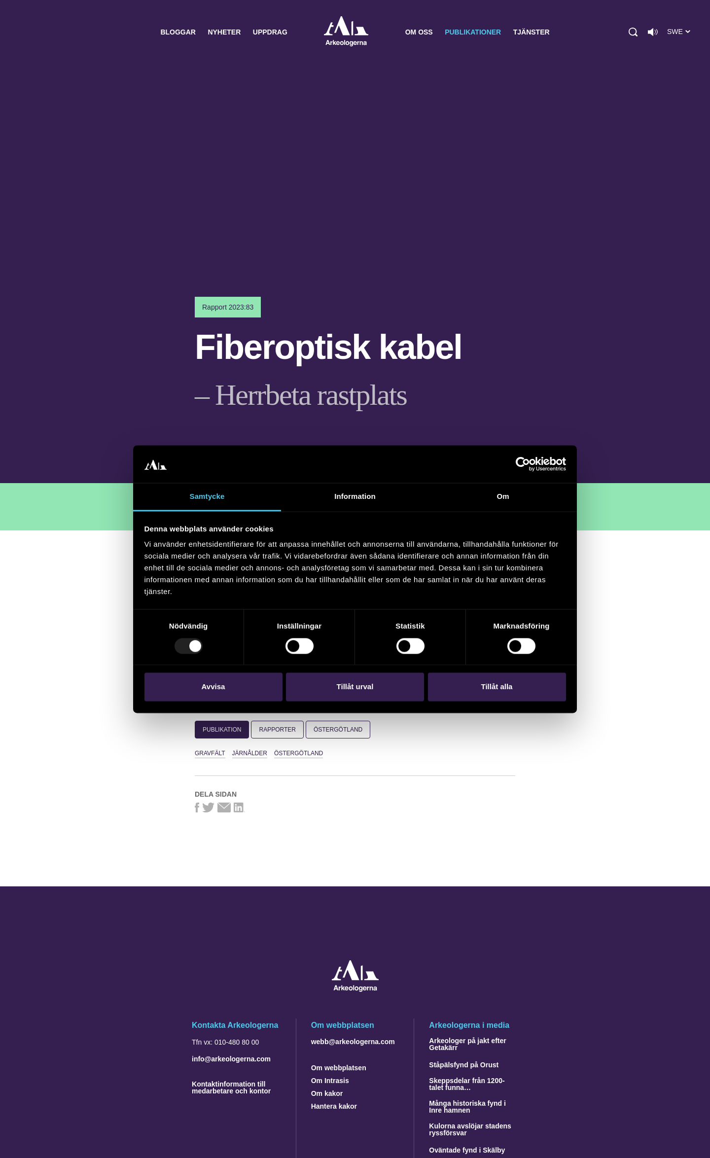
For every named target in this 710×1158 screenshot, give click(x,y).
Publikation (222, 729)
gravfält (210, 753)
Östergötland (338, 729)
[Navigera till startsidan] (355, 989)
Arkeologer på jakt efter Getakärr (467, 1044)
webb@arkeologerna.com (353, 1041)
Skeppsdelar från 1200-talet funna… (466, 1084)
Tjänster (531, 32)
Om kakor (327, 1093)
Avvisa (213, 687)
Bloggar (178, 32)
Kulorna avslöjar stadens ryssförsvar (470, 1129)
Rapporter (277, 729)
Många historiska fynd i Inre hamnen (467, 1107)
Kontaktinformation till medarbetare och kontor (231, 1087)
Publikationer (473, 32)
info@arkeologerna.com (231, 1058)
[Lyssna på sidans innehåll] (653, 32)
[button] (633, 32)
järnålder (249, 753)
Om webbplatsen (338, 1067)
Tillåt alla (497, 687)
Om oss (419, 32)
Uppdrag (270, 32)
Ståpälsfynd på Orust (463, 1064)
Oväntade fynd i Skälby (467, 1150)
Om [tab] (503, 496)
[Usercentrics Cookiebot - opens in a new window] (523, 463)
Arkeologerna (346, 32)
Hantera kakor (334, 1106)
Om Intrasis (330, 1080)
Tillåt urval (355, 687)
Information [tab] (355, 496)
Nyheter (224, 32)
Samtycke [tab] (207, 496)
